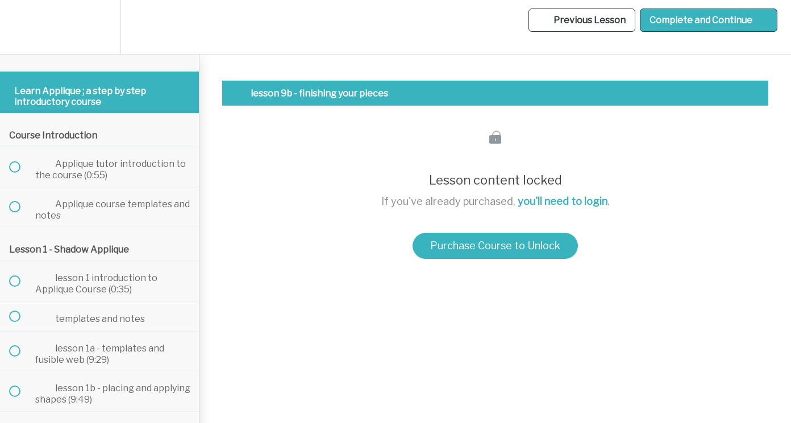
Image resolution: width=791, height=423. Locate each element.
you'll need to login (562, 201)
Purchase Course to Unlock (495, 246)
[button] (21, 27)
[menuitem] (99, 27)
